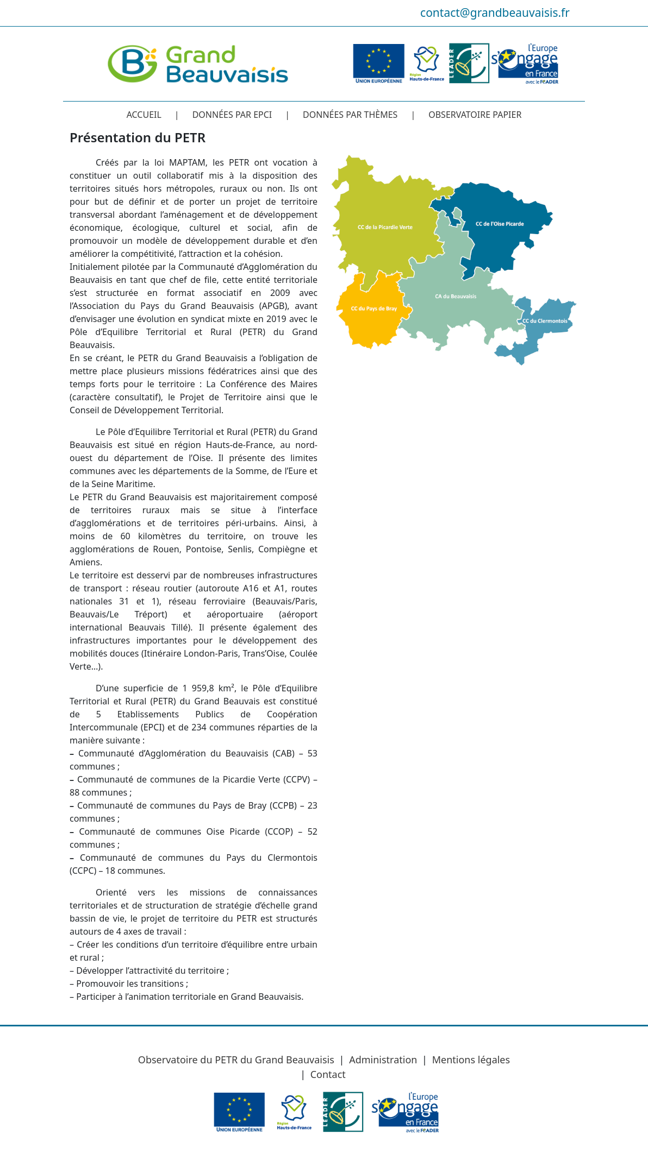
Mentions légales (471, 1059)
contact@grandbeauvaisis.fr (495, 12)
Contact (328, 1074)
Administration (383, 1059)
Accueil (144, 115)
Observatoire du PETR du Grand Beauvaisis (236, 1059)
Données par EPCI (232, 115)
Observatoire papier (474, 115)
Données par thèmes (350, 115)
